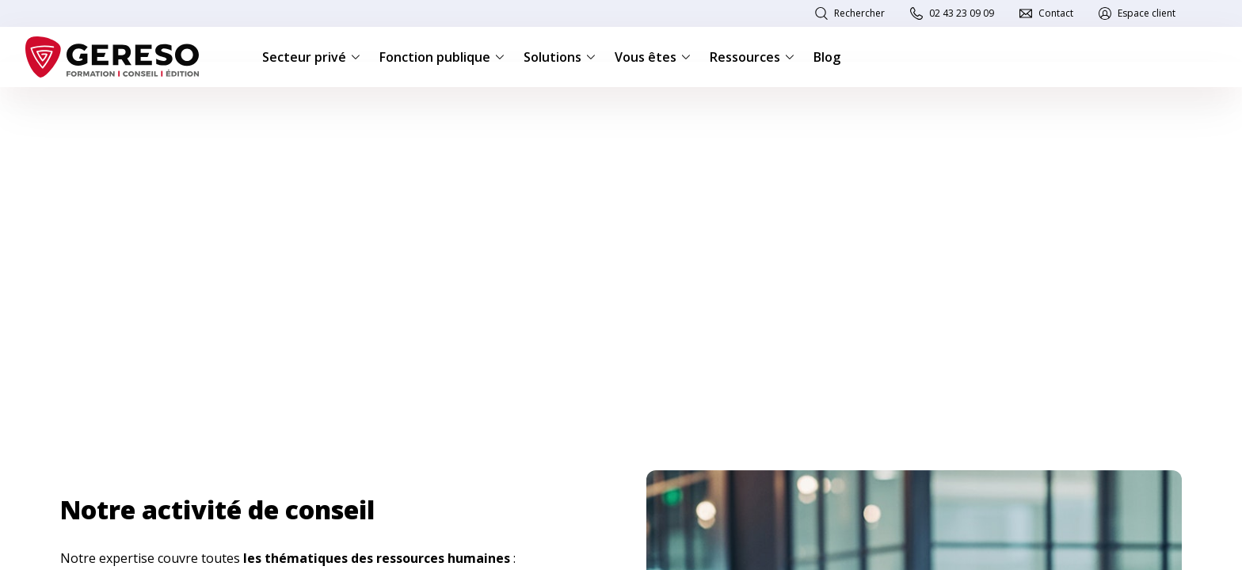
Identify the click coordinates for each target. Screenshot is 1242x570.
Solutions (560, 57)
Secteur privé (311, 57)
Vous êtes (653, 57)
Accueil (76, 112)
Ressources (752, 57)
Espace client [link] (1146, 13)
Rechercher (859, 13)
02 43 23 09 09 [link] (961, 13)
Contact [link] (1055, 13)
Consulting (136, 112)
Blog (826, 57)
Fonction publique (442, 57)
